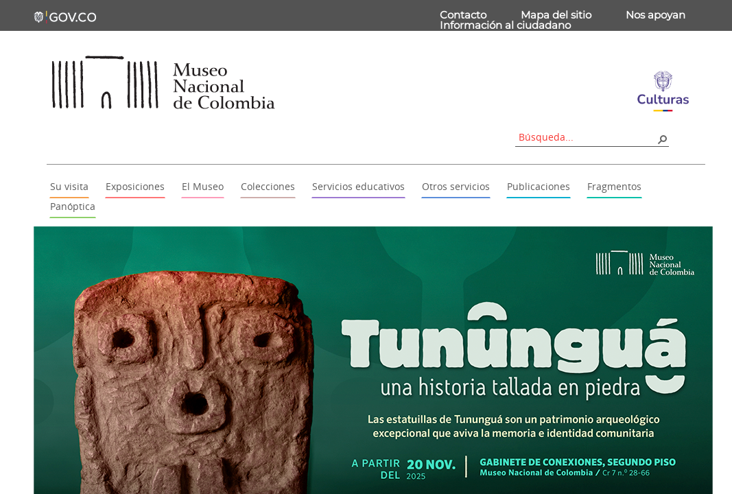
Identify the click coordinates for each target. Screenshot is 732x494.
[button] (662, 138)
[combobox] (587, 137)
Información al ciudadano (505, 25)
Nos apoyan (655, 14)
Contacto (463, 14)
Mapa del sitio (556, 14)
